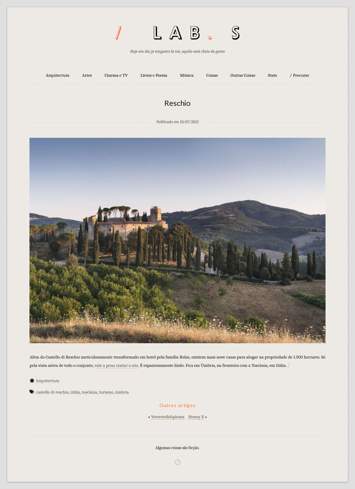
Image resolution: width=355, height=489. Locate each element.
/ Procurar (299, 75)
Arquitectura (57, 75)
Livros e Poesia (153, 75)
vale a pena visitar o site (116, 365)
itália (75, 392)
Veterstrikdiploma (167, 416)
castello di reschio (52, 392)
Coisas (212, 75)
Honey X (196, 416)
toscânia (89, 392)
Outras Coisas (243, 75)
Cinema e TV (116, 75)
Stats (272, 75)
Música (186, 75)
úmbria (122, 392)
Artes (87, 75)
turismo (106, 392)
